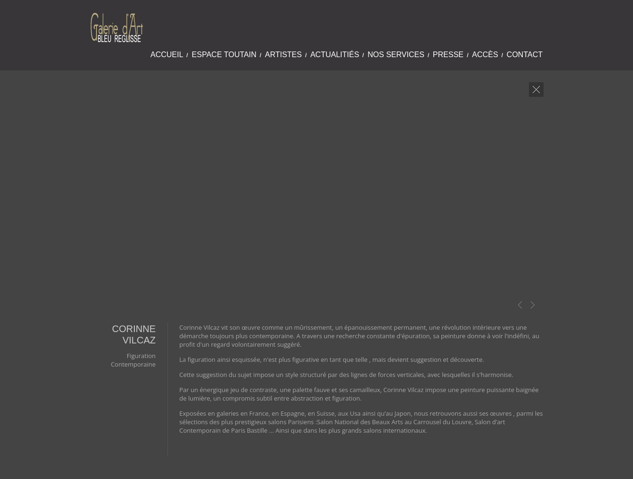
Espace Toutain (224, 55)
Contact (525, 55)
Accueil (166, 55)
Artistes (283, 55)
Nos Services (396, 55)
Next (533, 305)
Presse (448, 55)
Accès (485, 55)
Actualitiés (334, 55)
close (536, 89)
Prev (520, 305)
